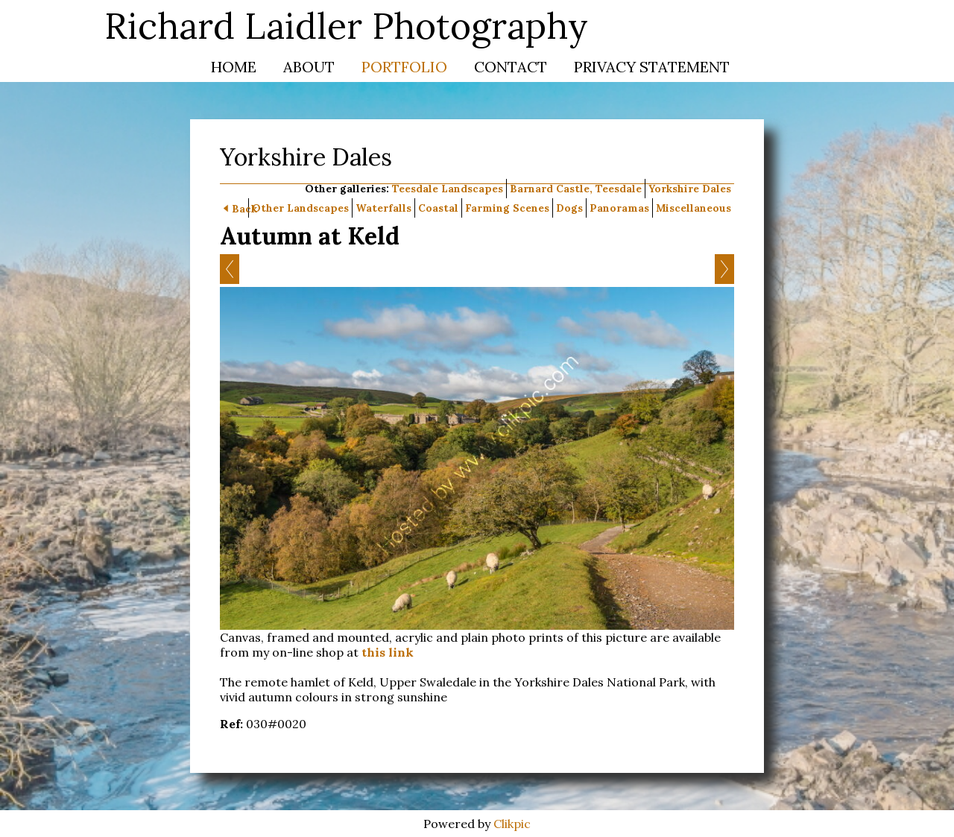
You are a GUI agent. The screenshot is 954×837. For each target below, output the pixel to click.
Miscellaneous (693, 208)
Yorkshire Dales (689, 188)
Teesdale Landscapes (447, 188)
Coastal (438, 208)
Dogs (569, 208)
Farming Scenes (507, 208)
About (309, 66)
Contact (510, 66)
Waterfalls (383, 208)
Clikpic (512, 823)
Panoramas (619, 208)
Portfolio (404, 66)
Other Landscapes (300, 208)
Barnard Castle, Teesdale (576, 188)
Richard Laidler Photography (346, 25)
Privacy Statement (652, 66)
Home (233, 66)
